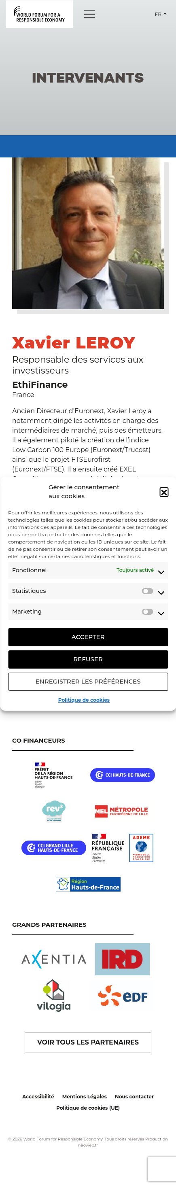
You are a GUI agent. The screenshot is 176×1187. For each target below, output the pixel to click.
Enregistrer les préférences (88, 681)
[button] (164, 492)
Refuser (88, 659)
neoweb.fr (88, 1145)
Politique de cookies (84, 700)
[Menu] (89, 14)
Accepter (88, 637)
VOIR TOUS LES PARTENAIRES (88, 1042)
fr (159, 14)
